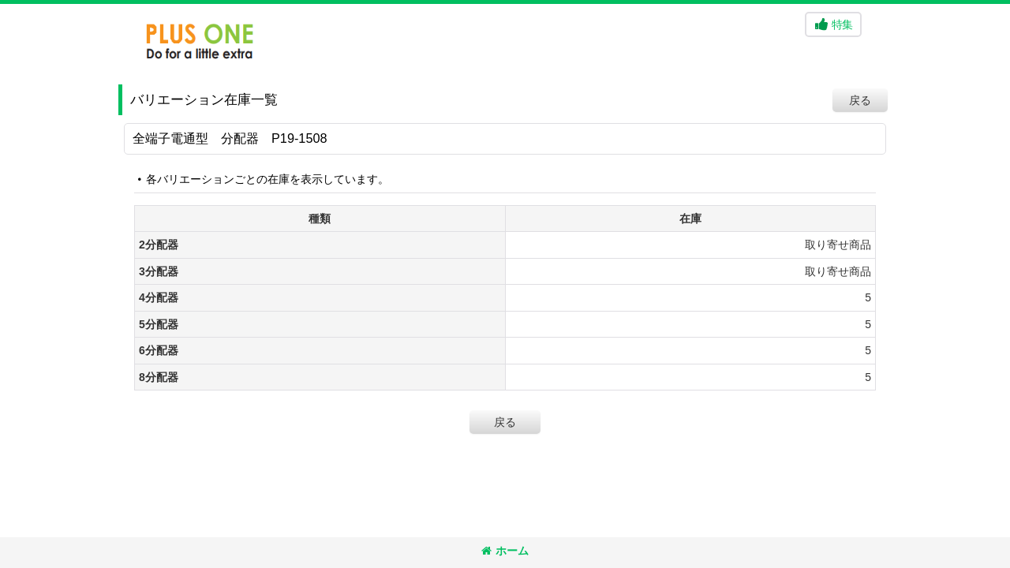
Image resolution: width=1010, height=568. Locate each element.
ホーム (505, 550)
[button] (833, 24)
